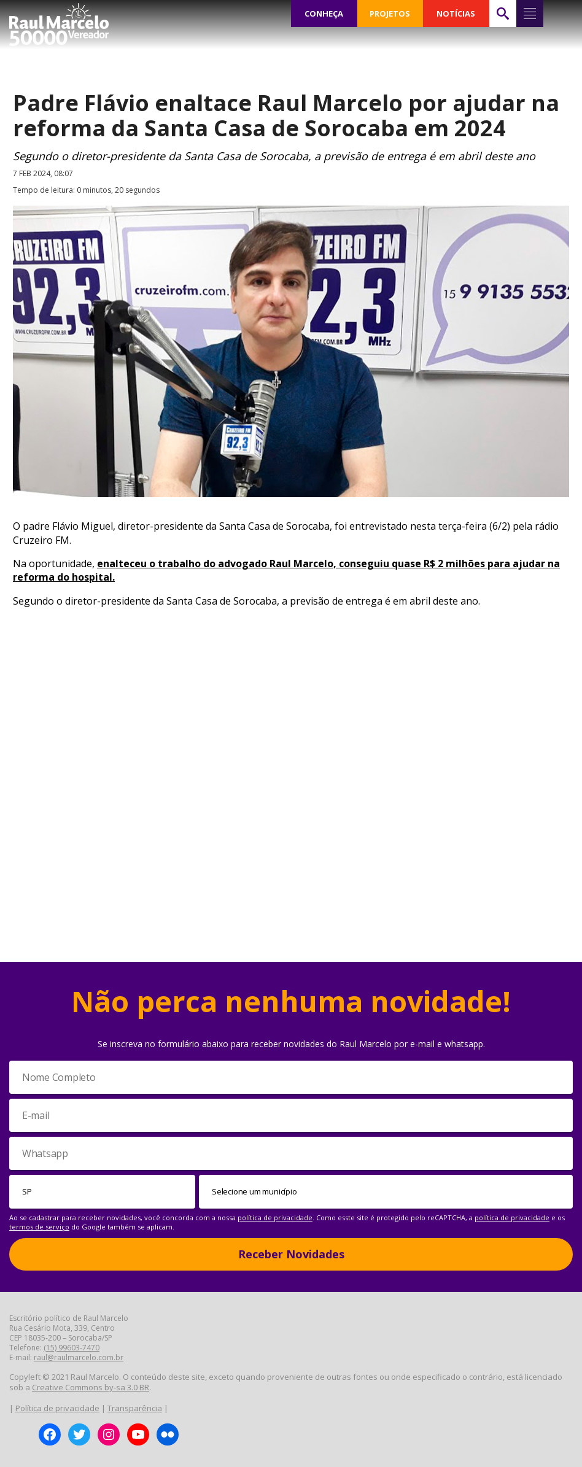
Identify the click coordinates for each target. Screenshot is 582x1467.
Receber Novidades (291, 1254)
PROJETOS (390, 13)
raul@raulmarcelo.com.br (78, 1357)
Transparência (134, 1408)
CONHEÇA (324, 13)
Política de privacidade (57, 1408)
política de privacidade (275, 1217)
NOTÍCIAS (456, 13)
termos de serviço (39, 1226)
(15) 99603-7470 (71, 1347)
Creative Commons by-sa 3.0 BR (90, 1387)
